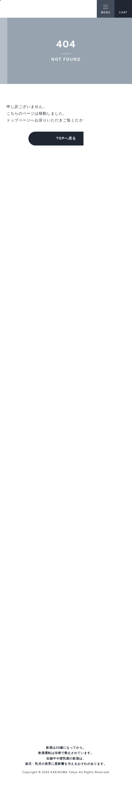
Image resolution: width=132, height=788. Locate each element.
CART (123, 9)
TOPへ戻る (66, 138)
